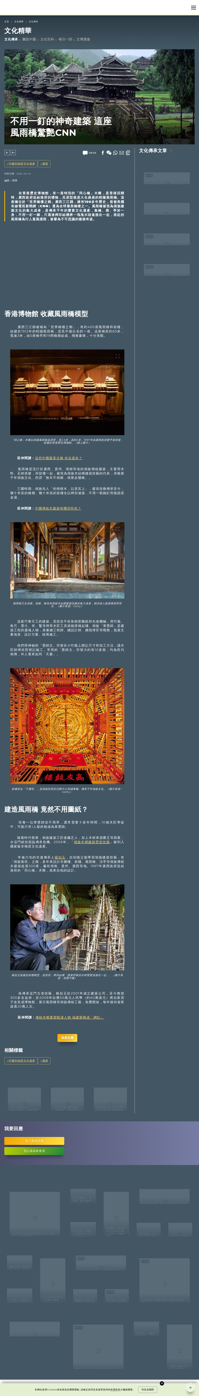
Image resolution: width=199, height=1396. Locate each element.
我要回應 (67, 1038)
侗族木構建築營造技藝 (92, 842)
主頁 (6, 21)
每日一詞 (65, 39)
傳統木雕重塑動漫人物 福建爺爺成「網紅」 (69, 1017)
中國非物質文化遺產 (22, 163)
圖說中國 (29, 39)
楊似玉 (60, 857)
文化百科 (47, 39)
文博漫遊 (83, 39)
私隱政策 (115, 1389)
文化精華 (19, 21)
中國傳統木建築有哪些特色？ (58, 508)
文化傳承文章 (153, 150)
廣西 (45, 163)
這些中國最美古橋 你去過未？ (58, 458)
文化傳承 (33, 21)
